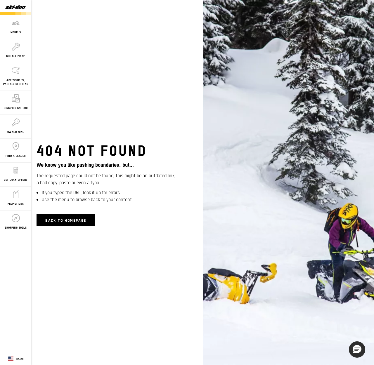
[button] (357, 349)
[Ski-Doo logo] (15, 7)
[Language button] (15, 359)
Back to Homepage (65, 220)
